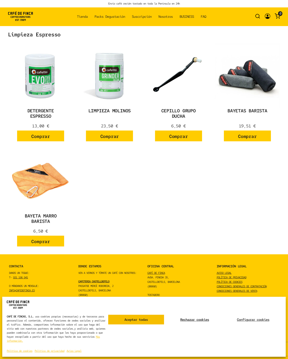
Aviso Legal (74, 351)
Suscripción (142, 16)
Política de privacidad (49, 351)
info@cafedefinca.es (22, 290)
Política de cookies (19, 351)
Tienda (82, 16)
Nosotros (165, 16)
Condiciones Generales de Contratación (242, 286)
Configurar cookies (253, 319)
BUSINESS (187, 16)
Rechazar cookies (194, 319)
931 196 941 (20, 277)
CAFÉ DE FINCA (156, 273)
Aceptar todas (136, 319)
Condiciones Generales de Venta (237, 291)
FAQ (203, 16)
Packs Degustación (109, 16)
